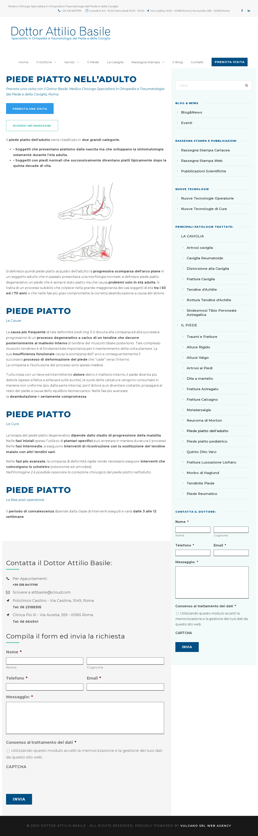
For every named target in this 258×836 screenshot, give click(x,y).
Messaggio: (19, 697)
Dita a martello (200, 379)
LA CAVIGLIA (192, 236)
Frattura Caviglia (201, 279)
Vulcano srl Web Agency (205, 826)
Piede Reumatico (202, 494)
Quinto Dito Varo (201, 452)
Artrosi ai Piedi (199, 368)
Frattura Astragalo (202, 389)
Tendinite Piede (200, 483)
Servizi (69, 62)
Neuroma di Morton (204, 420)
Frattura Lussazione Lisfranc (211, 462)
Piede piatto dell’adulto (207, 431)
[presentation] (36, 779)
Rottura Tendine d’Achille (209, 300)
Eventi (186, 123)
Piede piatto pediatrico (207, 441)
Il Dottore (44, 62)
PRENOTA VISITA (229, 62)
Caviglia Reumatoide (205, 258)
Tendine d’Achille (202, 290)
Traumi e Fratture (202, 337)
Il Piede (93, 62)
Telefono (16, 678)
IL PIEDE (189, 325)
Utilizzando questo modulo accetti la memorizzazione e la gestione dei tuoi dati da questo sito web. (211, 618)
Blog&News (191, 112)
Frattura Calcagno (202, 399)
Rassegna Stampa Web (202, 161)
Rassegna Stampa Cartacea (205, 150)
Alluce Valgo (198, 358)
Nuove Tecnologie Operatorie (207, 198)
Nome (14, 652)
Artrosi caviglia (200, 248)
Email (94, 678)
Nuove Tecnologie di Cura (204, 209)
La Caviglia (115, 62)
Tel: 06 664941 (25, 622)
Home (23, 62)
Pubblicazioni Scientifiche (203, 171)
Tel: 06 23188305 (27, 607)
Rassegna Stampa (145, 62)
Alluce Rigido (198, 347)
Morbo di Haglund (203, 473)
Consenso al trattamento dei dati (41, 742)
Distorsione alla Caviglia (208, 269)
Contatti (197, 62)
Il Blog (177, 62)
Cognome (95, 667)
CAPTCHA (16, 767)
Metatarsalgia (199, 410)
